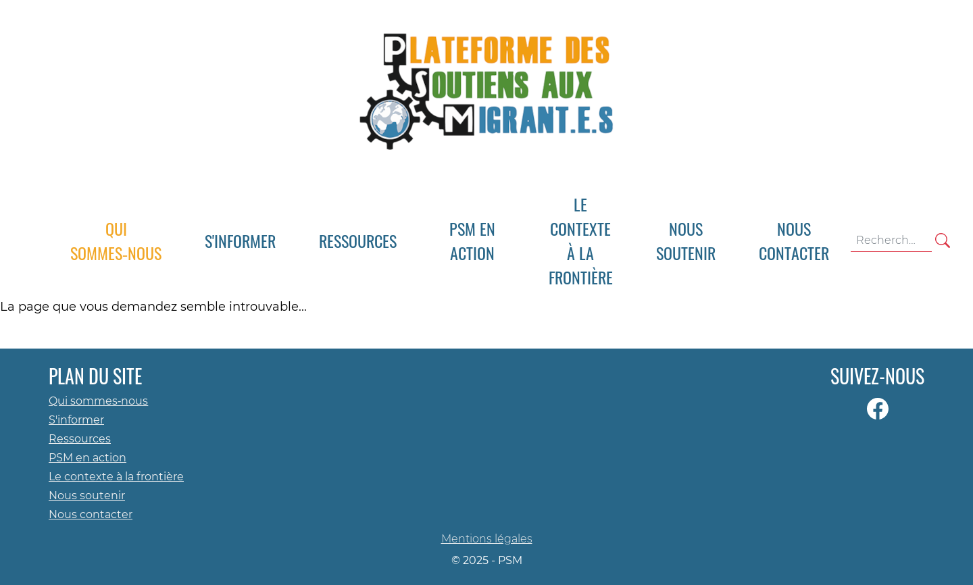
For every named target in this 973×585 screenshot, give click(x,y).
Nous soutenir (87, 495)
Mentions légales (486, 538)
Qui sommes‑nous (98, 401)
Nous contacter (90, 514)
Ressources (80, 438)
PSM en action (87, 457)
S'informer (76, 419)
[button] (240, 240)
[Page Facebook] (878, 409)
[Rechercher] (942, 240)
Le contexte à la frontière (116, 476)
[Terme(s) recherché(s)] (891, 240)
